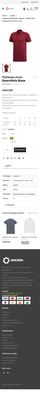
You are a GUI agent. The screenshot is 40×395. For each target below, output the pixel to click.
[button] (29, 213)
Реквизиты (5, 315)
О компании (6, 312)
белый (12, 134)
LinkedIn (11, 158)
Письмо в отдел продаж (9, 358)
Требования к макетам (9, 348)
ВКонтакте (23, 158)
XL (11, 138)
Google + (15, 158)
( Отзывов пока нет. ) (18, 84)
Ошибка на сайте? (8, 363)
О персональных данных (10, 320)
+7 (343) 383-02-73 (12, 293)
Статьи (4, 317)
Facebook (4, 158)
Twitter (7, 158)
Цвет (3, 134)
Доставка (34, 2)
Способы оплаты (7, 338)
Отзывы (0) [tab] (10, 205)
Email (19, 158)
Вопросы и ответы (8, 343)
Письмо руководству (8, 360)
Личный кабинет (7, 335)
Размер (4, 138)
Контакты (24, 2)
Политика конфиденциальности (12, 323)
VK (7, 372)
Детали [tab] (8, 166)
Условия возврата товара (10, 345)
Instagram (4, 372)
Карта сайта (6, 325)
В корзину (21, 150)
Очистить (13, 142)
